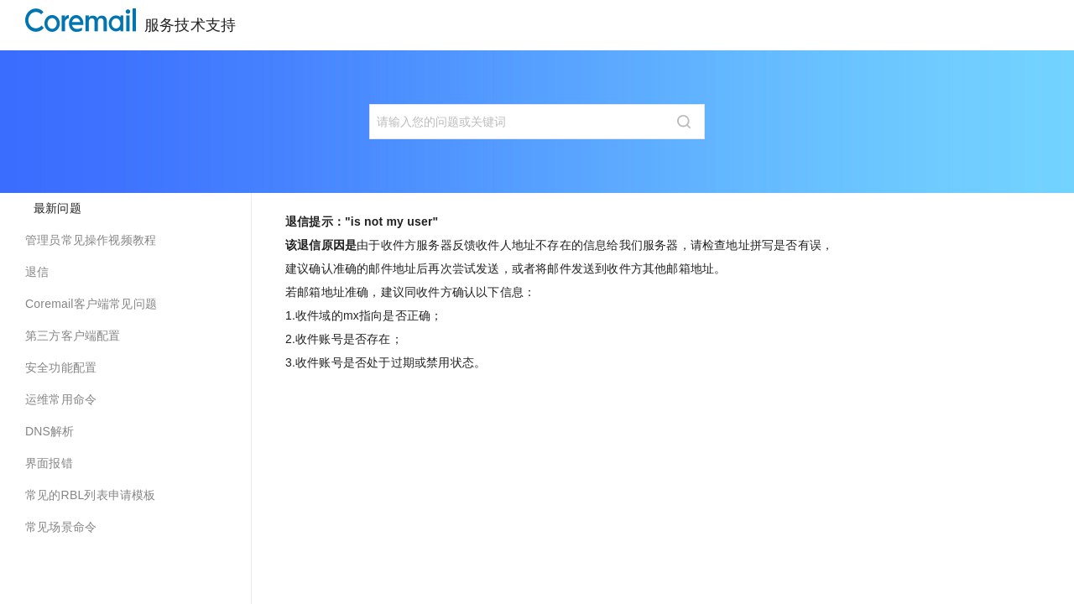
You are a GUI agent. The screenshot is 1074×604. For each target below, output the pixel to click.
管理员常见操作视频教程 (90, 240)
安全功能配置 (60, 367)
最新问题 (57, 208)
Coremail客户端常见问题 (91, 303)
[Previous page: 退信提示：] (369, 424)
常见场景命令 (60, 527)
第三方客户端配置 (73, 335)
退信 (37, 272)
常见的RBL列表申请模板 (90, 495)
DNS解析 (50, 431)
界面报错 (49, 463)
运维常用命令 (60, 399)
